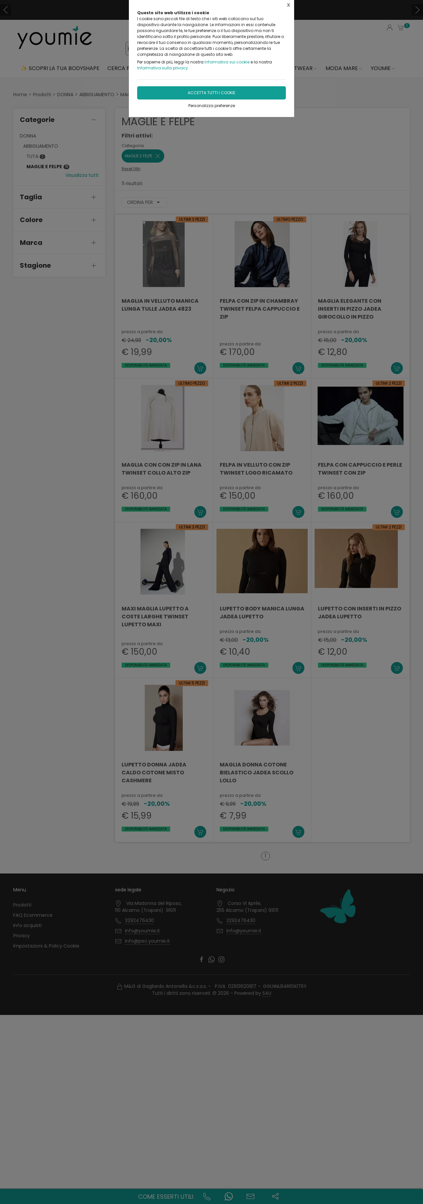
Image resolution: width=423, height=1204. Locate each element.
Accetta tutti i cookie (211, 93)
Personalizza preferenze (211, 105)
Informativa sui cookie (227, 62)
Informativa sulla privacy (162, 68)
